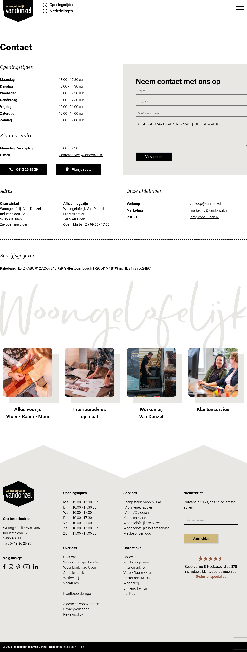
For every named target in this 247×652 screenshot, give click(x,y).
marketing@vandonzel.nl (209, 210)
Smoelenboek (73, 573)
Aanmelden (201, 538)
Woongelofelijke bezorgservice (146, 528)
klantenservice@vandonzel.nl (81, 155)
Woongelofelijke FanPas (81, 562)
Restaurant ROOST (138, 578)
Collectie (130, 557)
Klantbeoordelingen (78, 593)
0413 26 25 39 (23, 169)
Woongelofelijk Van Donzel (20, 209)
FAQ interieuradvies (138, 507)
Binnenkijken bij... (136, 588)
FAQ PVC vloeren (136, 512)
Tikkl (82, 646)
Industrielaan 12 (15, 533)
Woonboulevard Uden (79, 567)
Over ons (70, 557)
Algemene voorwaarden (81, 604)
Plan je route (78, 169)
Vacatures (71, 583)
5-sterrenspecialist (211, 576)
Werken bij (71, 578)
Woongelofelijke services (142, 523)
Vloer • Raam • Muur (139, 573)
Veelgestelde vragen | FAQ (143, 502)
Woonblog (131, 583)
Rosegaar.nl (70, 646)
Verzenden (153, 157)
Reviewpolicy (73, 614)
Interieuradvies (135, 567)
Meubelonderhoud (137, 533)
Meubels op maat (137, 562)
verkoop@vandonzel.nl (207, 203)
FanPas (129, 593)
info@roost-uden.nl (204, 217)
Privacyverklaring (76, 609)
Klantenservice (135, 518)
